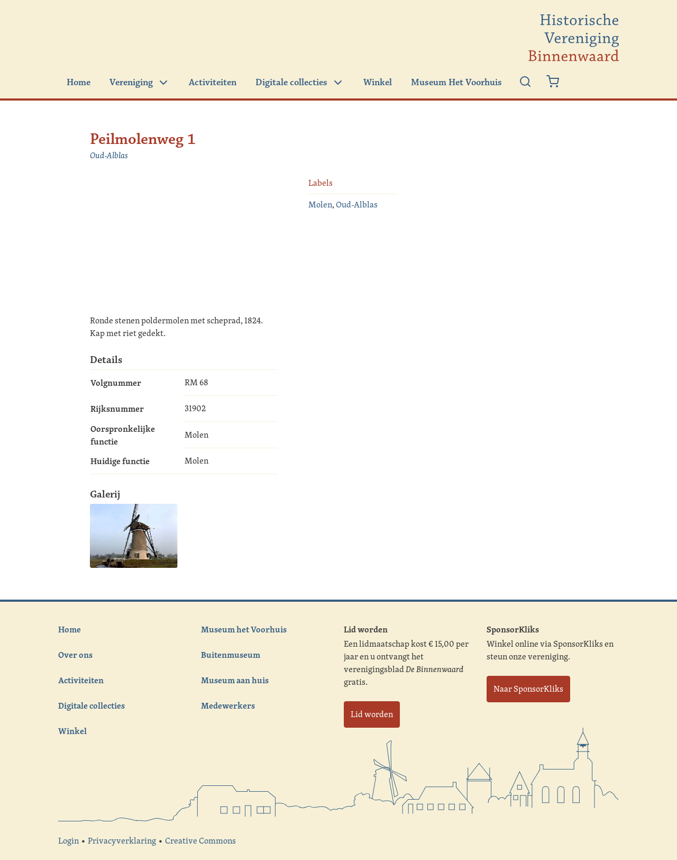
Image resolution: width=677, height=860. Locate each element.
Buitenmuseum (230, 654)
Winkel (377, 82)
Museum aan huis (235, 680)
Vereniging (139, 82)
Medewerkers (228, 705)
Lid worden (372, 714)
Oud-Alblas (109, 155)
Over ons (75, 654)
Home (78, 82)
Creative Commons (200, 841)
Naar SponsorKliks (528, 689)
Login (68, 841)
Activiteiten (212, 82)
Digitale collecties (299, 82)
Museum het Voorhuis (244, 629)
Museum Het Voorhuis (456, 82)
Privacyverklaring (122, 841)
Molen (320, 204)
